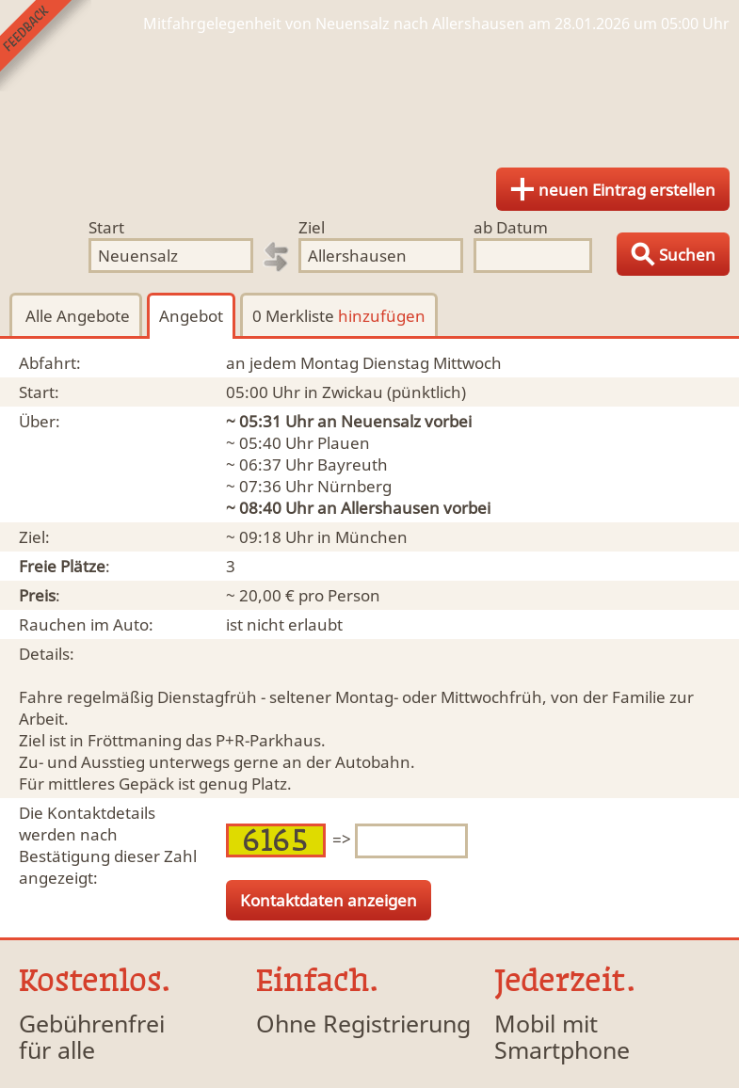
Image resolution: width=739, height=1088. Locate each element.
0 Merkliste (339, 316)
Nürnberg (354, 486)
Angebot (191, 316)
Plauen (343, 443)
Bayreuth (352, 464)
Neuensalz (381, 421)
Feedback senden (45, 45)
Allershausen (390, 508)
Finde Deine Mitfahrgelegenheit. (369, 94)
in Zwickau (343, 392)
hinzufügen (382, 316)
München (371, 537)
